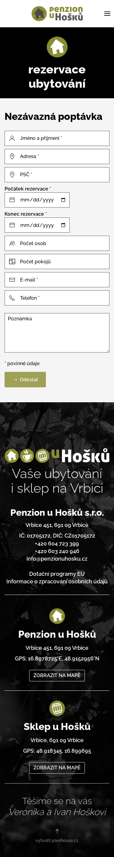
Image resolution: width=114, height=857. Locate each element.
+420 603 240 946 (57, 548)
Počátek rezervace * (28, 189)
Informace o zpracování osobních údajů (57, 578)
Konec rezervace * (26, 214)
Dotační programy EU (57, 571)
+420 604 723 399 (57, 540)
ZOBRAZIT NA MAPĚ (57, 668)
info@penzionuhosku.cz (57, 556)
